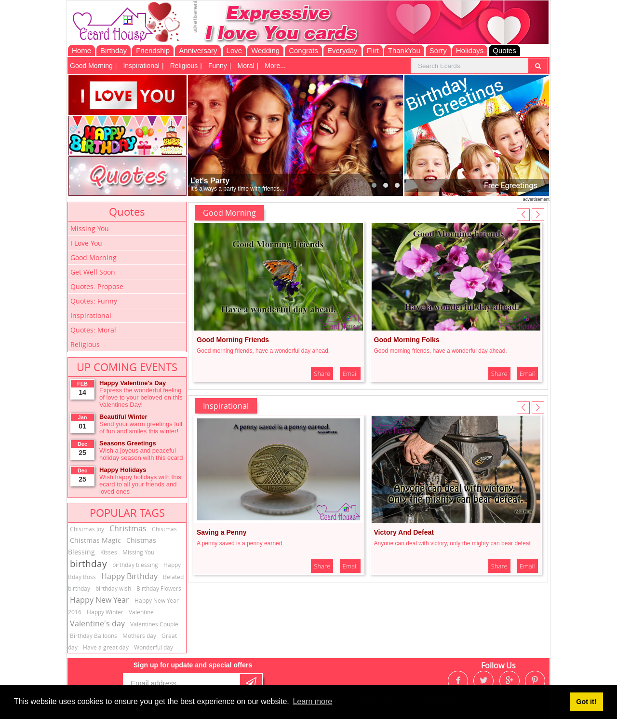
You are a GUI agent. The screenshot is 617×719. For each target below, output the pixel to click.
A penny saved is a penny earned (239, 543)
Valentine (141, 612)
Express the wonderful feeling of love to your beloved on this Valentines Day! (141, 397)
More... (275, 65)
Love (234, 50)
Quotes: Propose (96, 286)
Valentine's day (97, 623)
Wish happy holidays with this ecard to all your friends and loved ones (140, 484)
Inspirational (141, 65)
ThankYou (404, 50)
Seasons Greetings (127, 443)
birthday (88, 563)
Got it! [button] (586, 701)
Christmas (128, 528)
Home (81, 50)
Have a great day (106, 647)
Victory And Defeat (404, 532)
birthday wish (113, 588)
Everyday (342, 50)
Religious (184, 65)
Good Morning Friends (233, 340)
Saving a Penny (221, 532)
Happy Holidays (123, 469)
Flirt (373, 50)
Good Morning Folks (407, 340)
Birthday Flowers (158, 588)
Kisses (108, 552)
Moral (246, 65)
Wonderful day (153, 647)
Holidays (470, 50)
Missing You (89, 228)
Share (322, 373)
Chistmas (164, 529)
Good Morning (91, 65)
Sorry (438, 50)
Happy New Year (99, 600)
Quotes (504, 50)
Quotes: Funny (93, 300)
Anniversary (198, 50)
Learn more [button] (312, 701)
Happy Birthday (129, 576)
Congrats (303, 50)
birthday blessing (135, 564)
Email (350, 373)
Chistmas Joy (87, 529)
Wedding (265, 50)
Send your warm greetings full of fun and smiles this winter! (140, 427)
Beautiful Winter (123, 416)
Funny (217, 65)
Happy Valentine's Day (132, 383)
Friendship (153, 50)
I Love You (86, 243)
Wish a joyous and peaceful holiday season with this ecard (141, 454)
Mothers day (139, 635)
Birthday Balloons (93, 635)
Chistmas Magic (95, 540)
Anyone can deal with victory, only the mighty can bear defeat (452, 543)
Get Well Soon (92, 272)
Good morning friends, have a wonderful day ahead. (263, 350)
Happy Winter (105, 612)
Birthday (113, 50)
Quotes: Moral (93, 329)
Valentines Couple (154, 624)
